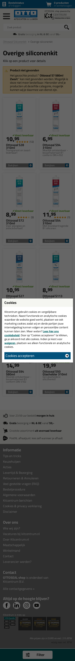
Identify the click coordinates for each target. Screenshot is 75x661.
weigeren (9, 343)
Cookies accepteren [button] (20, 355)
